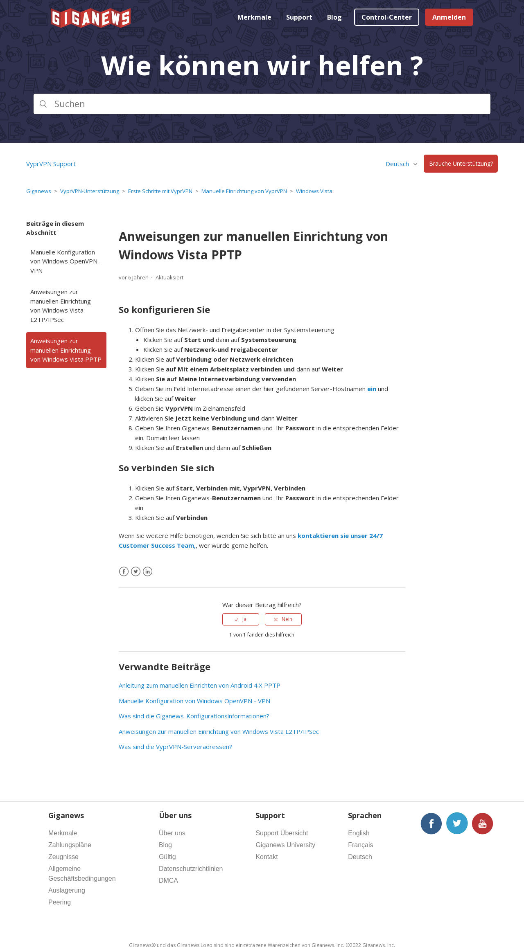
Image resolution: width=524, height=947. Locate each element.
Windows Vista (314, 191)
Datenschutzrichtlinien (191, 868)
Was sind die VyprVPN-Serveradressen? (175, 746)
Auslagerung (66, 890)
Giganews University (285, 844)
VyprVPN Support (51, 164)
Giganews (38, 191)
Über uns (172, 833)
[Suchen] (262, 104)
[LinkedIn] (147, 572)
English (358, 833)
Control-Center (386, 17)
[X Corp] (136, 572)
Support (299, 17)
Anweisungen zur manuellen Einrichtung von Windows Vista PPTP (66, 350)
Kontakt (266, 856)
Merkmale (254, 17)
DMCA (168, 880)
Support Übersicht (281, 833)
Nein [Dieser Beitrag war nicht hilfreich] (287, 619)
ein (371, 389)
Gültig (167, 856)
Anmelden (449, 17)
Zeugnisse (63, 856)
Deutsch (398, 164)
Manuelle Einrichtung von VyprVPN (244, 191)
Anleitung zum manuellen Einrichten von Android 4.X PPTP (199, 685)
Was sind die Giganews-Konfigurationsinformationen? (194, 716)
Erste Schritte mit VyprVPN (160, 191)
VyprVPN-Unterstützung (89, 191)
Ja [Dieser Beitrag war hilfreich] (244, 619)
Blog (334, 17)
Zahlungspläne (69, 844)
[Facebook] (124, 572)
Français (360, 844)
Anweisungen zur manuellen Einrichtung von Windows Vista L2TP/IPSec (60, 306)
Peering (59, 902)
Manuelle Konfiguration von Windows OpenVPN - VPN (66, 261)
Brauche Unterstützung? (461, 164)
